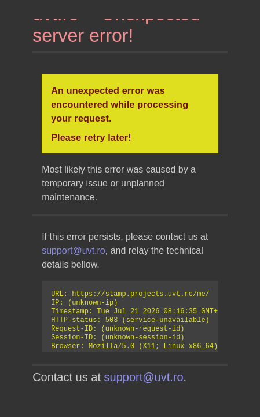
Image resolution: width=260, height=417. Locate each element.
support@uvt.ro (73, 250)
